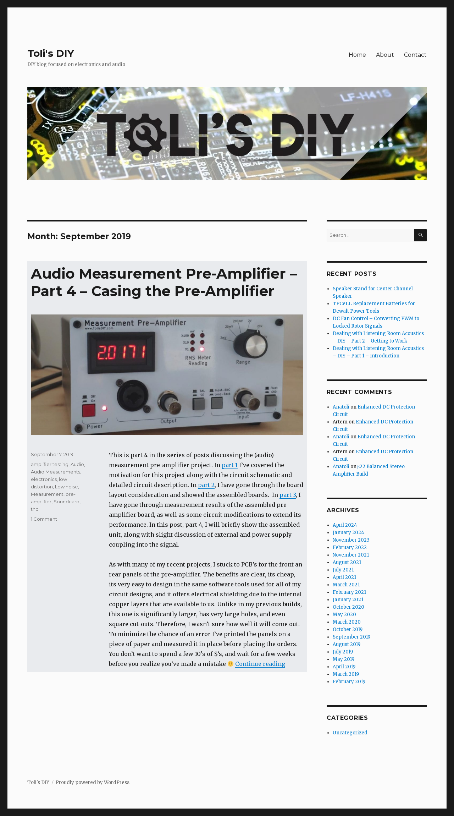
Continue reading (260, 663)
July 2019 (343, 652)
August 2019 (346, 644)
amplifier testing (49, 464)
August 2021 (347, 562)
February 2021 (349, 592)
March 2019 (346, 674)
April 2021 (344, 577)
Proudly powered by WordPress (92, 782)
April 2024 (345, 525)
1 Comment (44, 519)
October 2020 (348, 607)
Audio (77, 464)
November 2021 (351, 555)
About (385, 54)
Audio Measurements (55, 472)
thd (35, 509)
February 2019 (349, 682)
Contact (415, 54)
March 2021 (346, 585)
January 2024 (348, 533)
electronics (44, 479)
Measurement (47, 494)
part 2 (206, 484)
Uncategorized (350, 733)
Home (357, 54)
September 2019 (351, 637)
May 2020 (344, 615)
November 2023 (351, 540)
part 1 (230, 465)
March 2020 (347, 622)
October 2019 (347, 629)
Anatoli (341, 407)
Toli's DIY (50, 53)
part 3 (287, 494)
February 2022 (350, 547)
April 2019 (344, 667)
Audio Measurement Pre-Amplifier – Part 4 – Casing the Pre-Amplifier (164, 282)
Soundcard (66, 501)
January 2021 (348, 600)
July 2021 (343, 570)
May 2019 (343, 659)
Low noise (66, 486)
